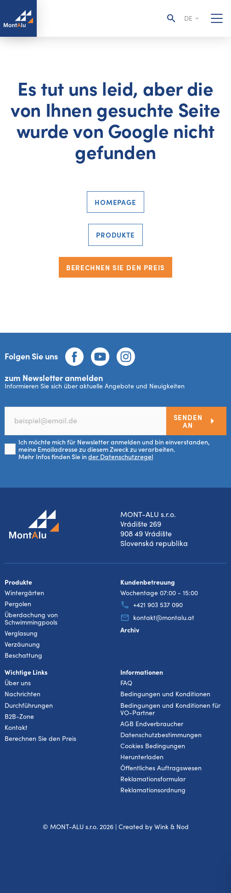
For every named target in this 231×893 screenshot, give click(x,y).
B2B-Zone (19, 716)
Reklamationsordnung (153, 790)
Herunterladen (141, 757)
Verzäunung (22, 644)
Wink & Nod (171, 826)
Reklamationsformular (153, 779)
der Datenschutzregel (120, 456)
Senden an (196, 421)
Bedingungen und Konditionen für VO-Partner (170, 709)
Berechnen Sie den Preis (115, 267)
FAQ (126, 683)
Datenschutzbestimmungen (161, 735)
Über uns (18, 683)
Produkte (115, 234)
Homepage (115, 202)
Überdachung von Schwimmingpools (31, 618)
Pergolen (18, 604)
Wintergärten (24, 593)
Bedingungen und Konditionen (165, 694)
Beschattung (23, 655)
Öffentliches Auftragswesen (161, 768)
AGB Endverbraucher (151, 724)
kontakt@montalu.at (157, 617)
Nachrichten (22, 694)
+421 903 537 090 (151, 604)
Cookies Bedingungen (152, 746)
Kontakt (16, 727)
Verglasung (21, 633)
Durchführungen (29, 705)
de (192, 18)
